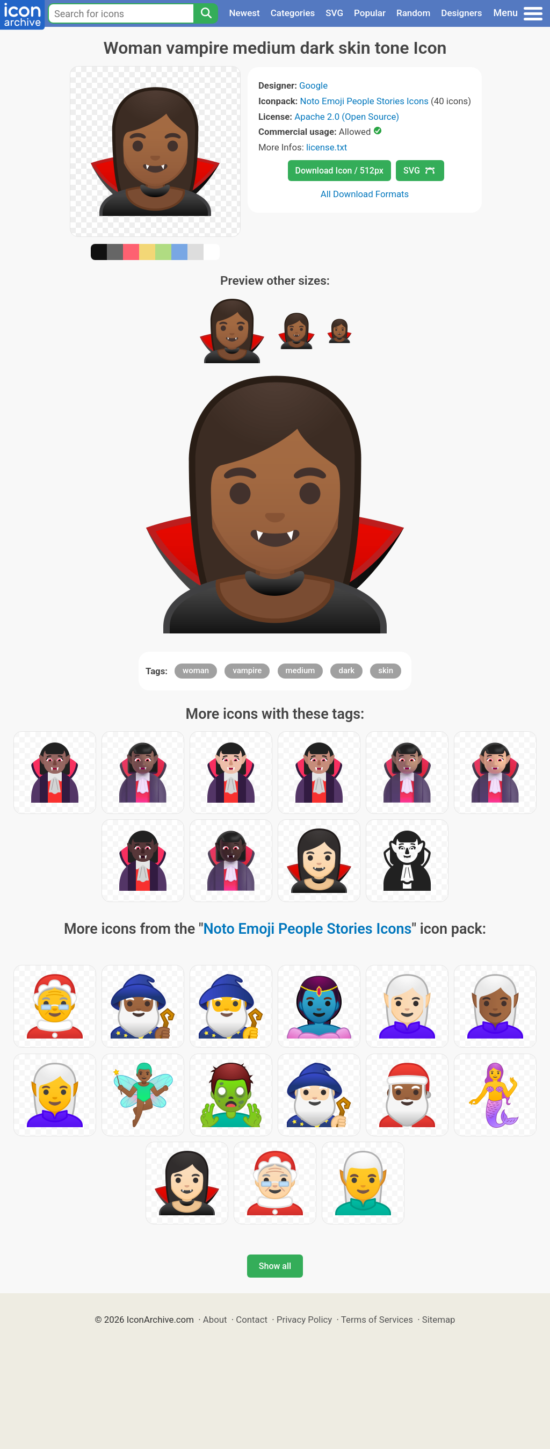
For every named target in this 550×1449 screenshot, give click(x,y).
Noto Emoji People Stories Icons (364, 101)
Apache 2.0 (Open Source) (346, 116)
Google (313, 85)
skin (385, 670)
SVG (334, 13)
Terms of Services (377, 1319)
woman (196, 670)
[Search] (205, 13)
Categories (293, 13)
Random (413, 13)
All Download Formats (365, 194)
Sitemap (438, 1319)
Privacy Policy (304, 1319)
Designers (461, 13)
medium (300, 670)
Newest (244, 13)
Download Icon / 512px (339, 170)
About (215, 1319)
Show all (275, 1266)
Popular (370, 13)
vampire (247, 670)
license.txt (326, 147)
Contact (251, 1319)
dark (346, 670)
